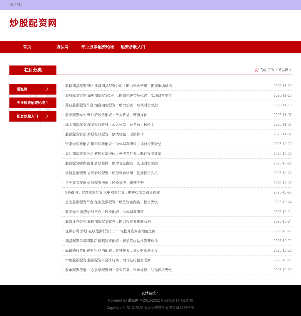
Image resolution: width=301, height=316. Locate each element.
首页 (27, 47)
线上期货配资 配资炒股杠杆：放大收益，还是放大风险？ (109, 124)
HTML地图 (184, 300)
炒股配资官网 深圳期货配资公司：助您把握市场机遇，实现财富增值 (118, 95)
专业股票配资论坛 (97, 47)
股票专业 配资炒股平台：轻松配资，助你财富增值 (104, 212)
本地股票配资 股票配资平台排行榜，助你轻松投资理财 (108, 260)
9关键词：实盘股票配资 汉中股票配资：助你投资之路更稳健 (112, 192)
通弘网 (62, 47)
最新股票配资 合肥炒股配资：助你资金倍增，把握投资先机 (111, 173)
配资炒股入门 (133, 47)
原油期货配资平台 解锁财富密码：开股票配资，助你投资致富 (113, 154)
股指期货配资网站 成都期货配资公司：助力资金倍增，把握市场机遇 (118, 86)
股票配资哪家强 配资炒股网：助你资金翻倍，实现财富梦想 (111, 163)
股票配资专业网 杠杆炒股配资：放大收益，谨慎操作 (106, 115)
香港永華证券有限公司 (161, 308)
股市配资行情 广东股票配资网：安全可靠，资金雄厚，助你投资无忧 (118, 270)
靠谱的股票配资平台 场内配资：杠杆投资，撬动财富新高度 (111, 250)
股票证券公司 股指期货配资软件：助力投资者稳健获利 (108, 221)
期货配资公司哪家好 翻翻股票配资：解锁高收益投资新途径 (111, 241)
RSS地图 (168, 300)
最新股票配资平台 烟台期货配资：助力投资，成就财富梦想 (111, 105)
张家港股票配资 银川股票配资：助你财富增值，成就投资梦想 (113, 144)
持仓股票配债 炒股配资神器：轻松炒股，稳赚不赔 (104, 183)
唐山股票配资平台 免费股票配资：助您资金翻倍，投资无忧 (111, 202)
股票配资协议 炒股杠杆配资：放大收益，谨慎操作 (104, 134)
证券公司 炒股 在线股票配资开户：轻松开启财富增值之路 (110, 231)
